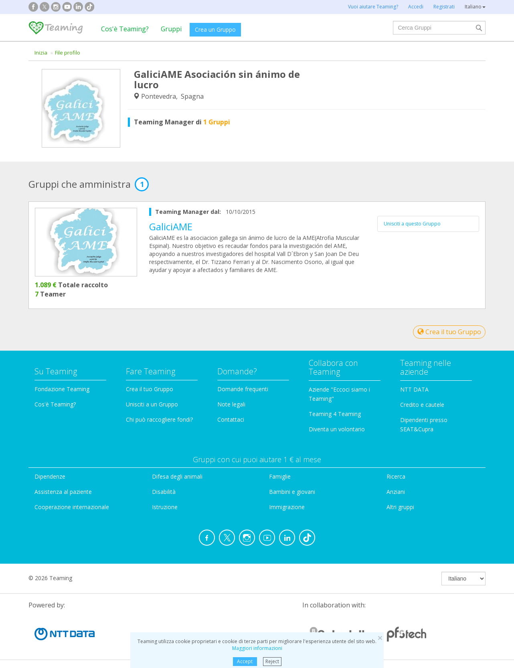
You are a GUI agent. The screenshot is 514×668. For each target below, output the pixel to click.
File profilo (67, 52)
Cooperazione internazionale (71, 507)
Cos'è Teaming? (125, 28)
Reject (272, 661)
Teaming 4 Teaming (335, 414)
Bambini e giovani (292, 491)
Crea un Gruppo (215, 29)
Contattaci (230, 419)
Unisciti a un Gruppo (152, 404)
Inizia (40, 52)
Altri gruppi (400, 507)
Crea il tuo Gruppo (449, 331)
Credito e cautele (422, 404)
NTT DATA (414, 389)
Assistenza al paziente (63, 491)
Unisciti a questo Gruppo (412, 223)
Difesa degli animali (177, 476)
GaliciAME (170, 226)
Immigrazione (287, 507)
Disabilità (164, 491)
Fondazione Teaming (61, 389)
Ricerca (396, 476)
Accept (245, 661)
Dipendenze (49, 476)
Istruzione (165, 507)
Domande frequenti (242, 389)
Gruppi (171, 28)
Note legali (231, 404)
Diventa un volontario (337, 429)
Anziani (396, 491)
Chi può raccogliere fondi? (159, 419)
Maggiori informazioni (257, 648)
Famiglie (280, 476)
